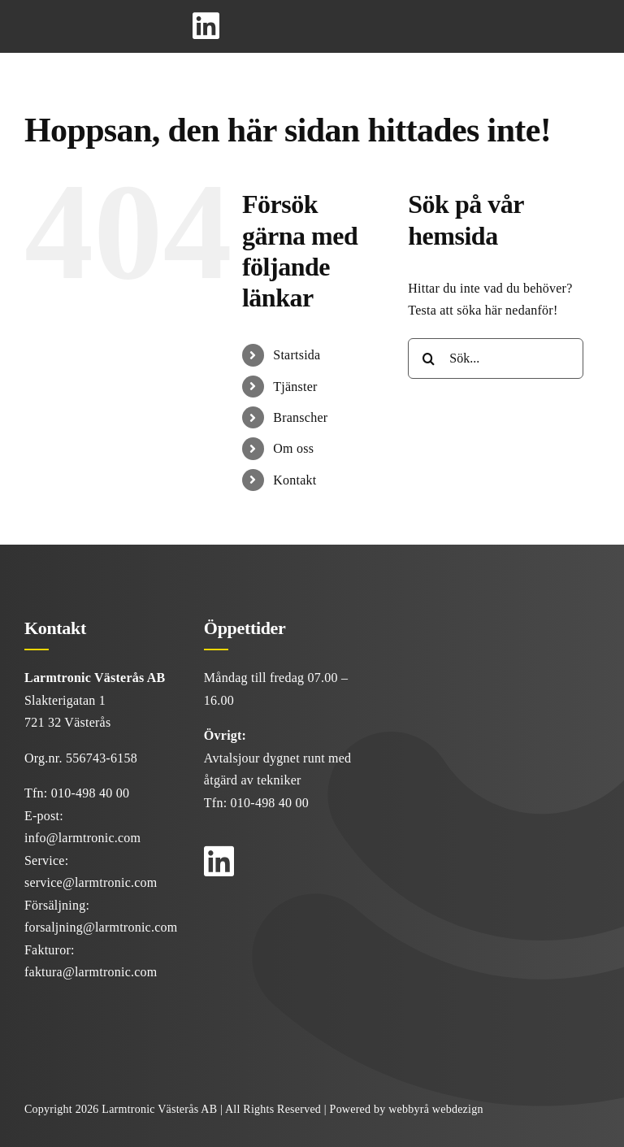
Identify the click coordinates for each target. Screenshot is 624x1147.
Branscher (300, 417)
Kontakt (294, 480)
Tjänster (295, 386)
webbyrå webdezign (435, 1109)
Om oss (293, 448)
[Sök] (428, 358)
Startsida (296, 355)
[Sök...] (495, 358)
